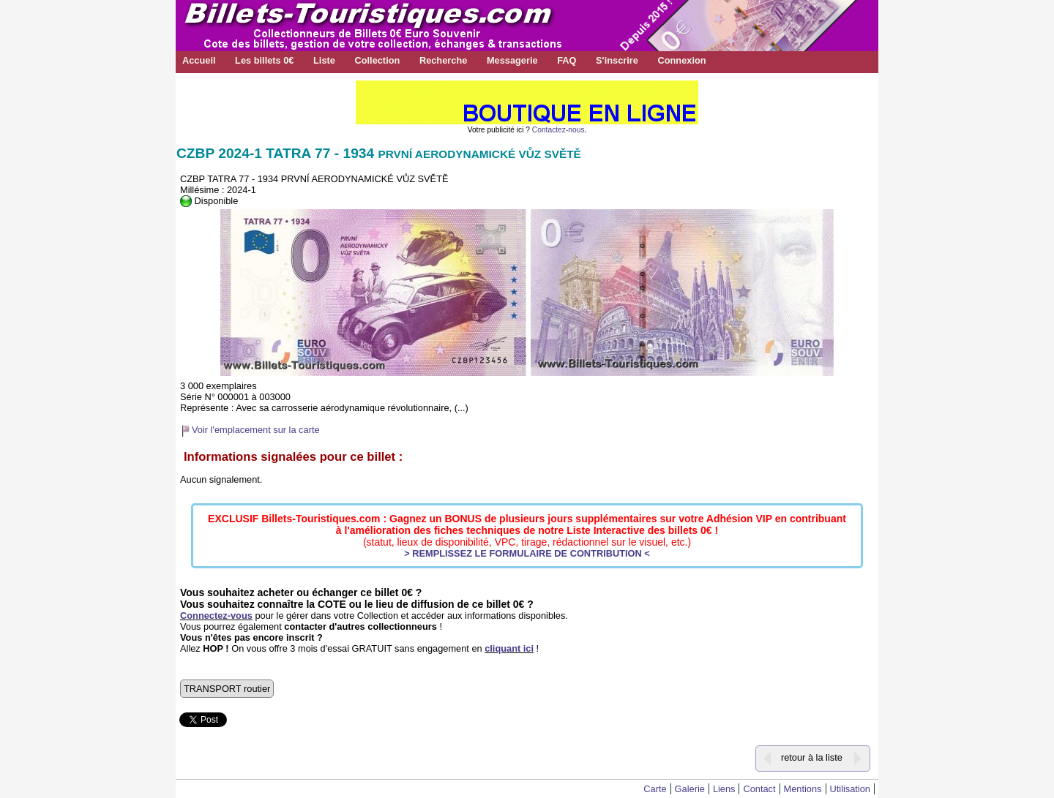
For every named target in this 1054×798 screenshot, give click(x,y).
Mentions (803, 788)
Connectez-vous (216, 615)
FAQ (566, 60)
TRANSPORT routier (227, 688)
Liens (724, 788)
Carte (654, 788)
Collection (377, 60)
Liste (324, 60)
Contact (759, 788)
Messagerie (512, 60)
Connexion (681, 60)
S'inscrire (617, 60)
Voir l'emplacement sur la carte (256, 429)
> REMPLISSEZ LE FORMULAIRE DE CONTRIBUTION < (527, 553)
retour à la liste (811, 757)
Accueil (199, 60)
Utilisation (850, 788)
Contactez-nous (558, 130)
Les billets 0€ (264, 60)
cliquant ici (509, 648)
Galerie (690, 788)
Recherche (443, 60)
